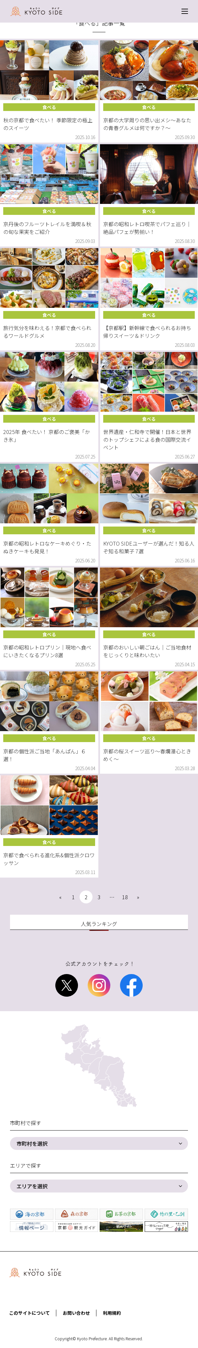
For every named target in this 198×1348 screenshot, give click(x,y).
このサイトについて (29, 1313)
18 (125, 897)
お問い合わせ (76, 1313)
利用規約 (112, 1313)
